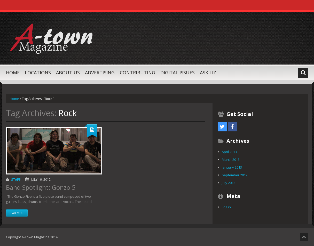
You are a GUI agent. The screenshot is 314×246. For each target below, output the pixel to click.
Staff (16, 179)
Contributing (137, 72)
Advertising (100, 72)
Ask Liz (208, 72)
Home (13, 72)
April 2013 (229, 151)
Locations (38, 72)
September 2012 (234, 175)
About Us (68, 72)
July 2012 (228, 182)
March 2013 (231, 159)
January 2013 (232, 167)
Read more (17, 213)
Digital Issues (177, 72)
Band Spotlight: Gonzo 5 (40, 187)
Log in (226, 207)
